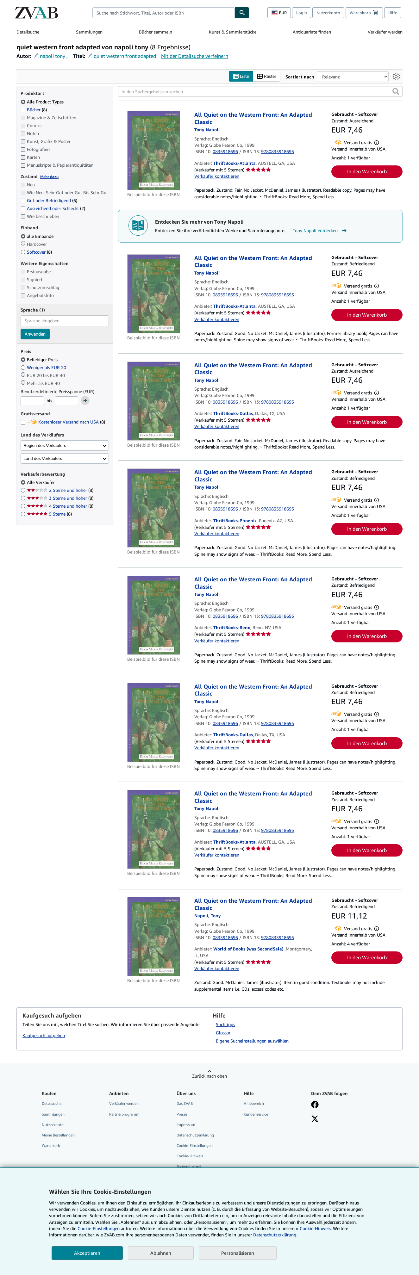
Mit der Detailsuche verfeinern (194, 56)
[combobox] (163, 12)
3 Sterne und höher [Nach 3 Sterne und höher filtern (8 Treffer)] (60, 498)
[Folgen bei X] (315, 1119)
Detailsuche (27, 31)
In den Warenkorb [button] (367, 171)
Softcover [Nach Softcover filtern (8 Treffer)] (36, 252)
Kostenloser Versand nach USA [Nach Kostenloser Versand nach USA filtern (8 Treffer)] (63, 421)
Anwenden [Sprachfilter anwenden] (35, 334)
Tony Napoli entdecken (320, 230)
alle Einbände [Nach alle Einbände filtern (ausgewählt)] (38, 236)
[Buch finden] (242, 12)
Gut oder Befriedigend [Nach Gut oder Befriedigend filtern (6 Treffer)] (49, 200)
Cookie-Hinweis (190, 1156)
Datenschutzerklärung (195, 1135)
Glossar (223, 1032)
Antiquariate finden (312, 31)
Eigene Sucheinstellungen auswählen (252, 1040)
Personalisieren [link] (237, 1253)
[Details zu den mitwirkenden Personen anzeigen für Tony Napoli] (207, 129)
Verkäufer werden (385, 31)
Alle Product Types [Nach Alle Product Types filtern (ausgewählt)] (43, 101)
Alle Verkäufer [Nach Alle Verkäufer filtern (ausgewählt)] (41, 482)
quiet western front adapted (125, 56)
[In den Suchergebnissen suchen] (260, 91)
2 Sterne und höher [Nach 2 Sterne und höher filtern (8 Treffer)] (60, 490)
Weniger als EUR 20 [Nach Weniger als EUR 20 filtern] (44, 367)
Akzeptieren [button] (87, 1253)
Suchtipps (225, 1024)
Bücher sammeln (155, 31)
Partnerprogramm (124, 1114)
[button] (395, 91)
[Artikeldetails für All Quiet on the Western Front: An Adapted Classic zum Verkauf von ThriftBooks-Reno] (153, 615)
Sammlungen (89, 31)
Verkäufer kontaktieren (216, 176)
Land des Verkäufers (42, 458)
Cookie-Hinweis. (316, 1228)
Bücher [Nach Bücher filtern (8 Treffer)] (34, 109)
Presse (182, 1114)
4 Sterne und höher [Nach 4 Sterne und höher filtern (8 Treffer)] (60, 506)
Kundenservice (256, 1114)
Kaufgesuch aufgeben (43, 1035)
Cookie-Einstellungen (99, 1228)
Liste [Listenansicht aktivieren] (241, 76)
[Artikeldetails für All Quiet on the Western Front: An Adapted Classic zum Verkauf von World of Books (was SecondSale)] (153, 936)
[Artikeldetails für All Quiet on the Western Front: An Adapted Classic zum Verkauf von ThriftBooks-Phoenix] (153, 508)
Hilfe (392, 12)
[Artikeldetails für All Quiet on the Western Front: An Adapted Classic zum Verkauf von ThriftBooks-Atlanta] (153, 150)
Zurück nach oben (209, 1076)
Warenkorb (51, 1145)
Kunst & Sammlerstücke (232, 31)
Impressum (186, 1124)
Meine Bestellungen (58, 1135)
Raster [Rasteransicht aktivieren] (266, 76)
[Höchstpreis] (66, 400)
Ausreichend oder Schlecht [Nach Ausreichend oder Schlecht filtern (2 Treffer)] (53, 208)
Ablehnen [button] (160, 1253)
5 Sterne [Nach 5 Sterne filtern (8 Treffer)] (49, 514)
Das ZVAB (185, 1103)
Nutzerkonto (328, 12)
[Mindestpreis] (32, 400)
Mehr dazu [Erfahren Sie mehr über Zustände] (49, 176)
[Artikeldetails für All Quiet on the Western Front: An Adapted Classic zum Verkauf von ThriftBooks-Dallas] (153, 401)
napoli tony (52, 56)
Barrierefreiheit (189, 1166)
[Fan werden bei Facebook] (315, 1105)
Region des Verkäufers (44, 445)
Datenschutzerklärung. (275, 1234)
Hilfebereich (254, 1103)
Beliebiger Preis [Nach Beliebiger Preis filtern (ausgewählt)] (40, 359)
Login (301, 12)
